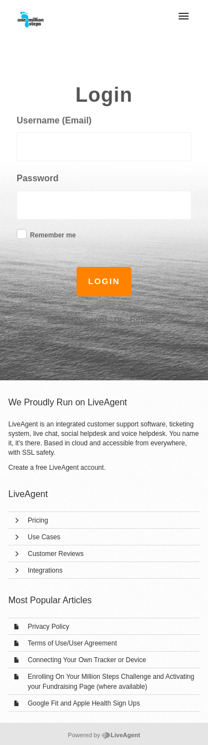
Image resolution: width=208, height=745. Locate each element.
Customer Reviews (56, 554)
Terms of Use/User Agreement (72, 643)
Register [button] (145, 319)
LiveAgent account (76, 467)
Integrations (45, 570)
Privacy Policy (48, 626)
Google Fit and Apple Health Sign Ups (84, 703)
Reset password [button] (77, 319)
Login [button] (104, 281)
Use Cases (44, 537)
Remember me (53, 235)
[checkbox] (22, 234)
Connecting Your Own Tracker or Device (87, 660)
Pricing (38, 520)
